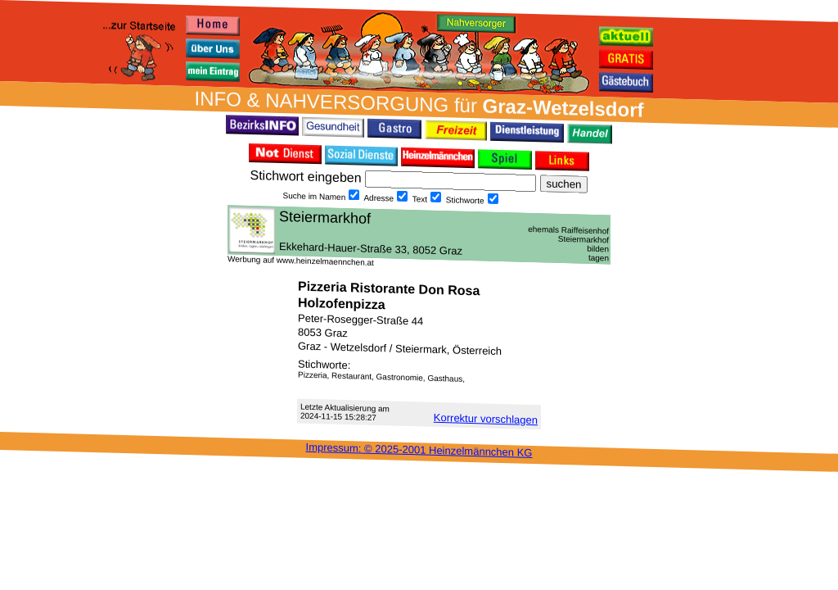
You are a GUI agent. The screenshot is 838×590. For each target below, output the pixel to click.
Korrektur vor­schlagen (486, 418)
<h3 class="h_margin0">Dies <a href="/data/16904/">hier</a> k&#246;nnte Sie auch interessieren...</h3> (419, 234)
